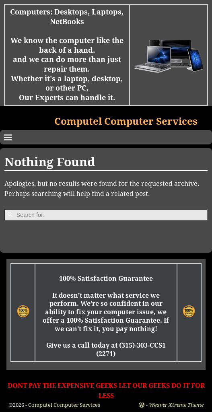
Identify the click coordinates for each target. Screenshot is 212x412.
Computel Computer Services (126, 121)
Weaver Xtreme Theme (176, 405)
